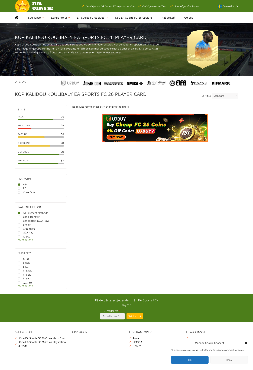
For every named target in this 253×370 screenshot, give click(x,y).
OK (190, 359)
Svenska (228, 6)
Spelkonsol (36, 17)
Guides (188, 17)
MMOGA (137, 342)
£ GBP (24, 266)
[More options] (43, 240)
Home (20, 17)
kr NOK (25, 270)
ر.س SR (25, 282)
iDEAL (24, 236)
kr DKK (24, 278)
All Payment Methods (33, 212)
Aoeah (136, 338)
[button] (246, 343)
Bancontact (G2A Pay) (33, 220)
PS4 (23, 184)
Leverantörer (60, 17)
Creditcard (26, 228)
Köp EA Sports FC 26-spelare (133, 17)
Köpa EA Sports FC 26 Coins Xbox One (41, 338)
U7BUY (137, 346)
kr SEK (24, 274)
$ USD (24, 262)
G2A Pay (25, 232)
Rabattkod (168, 17)
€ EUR (24, 258)
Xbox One (26, 192)
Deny (229, 359)
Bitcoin (24, 224)
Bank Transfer (29, 216)
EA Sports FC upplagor (93, 17)
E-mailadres (112, 310)
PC (22, 188)
